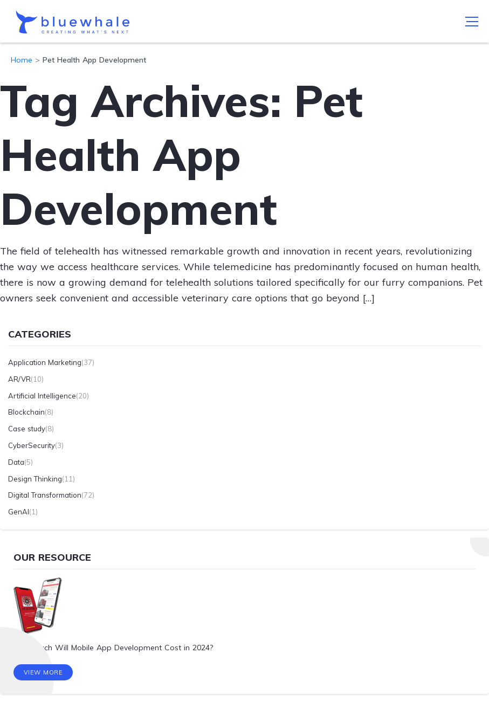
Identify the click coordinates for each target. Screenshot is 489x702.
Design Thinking (35, 478)
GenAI (18, 511)
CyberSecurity (31, 445)
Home (21, 60)
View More (43, 672)
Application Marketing (44, 362)
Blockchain (26, 412)
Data (16, 462)
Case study (26, 428)
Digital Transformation (44, 495)
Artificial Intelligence (42, 395)
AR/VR (19, 379)
